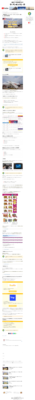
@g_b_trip (12, 330)
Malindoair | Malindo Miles (7, 274)
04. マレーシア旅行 (4, 335)
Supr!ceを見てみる (12, 291)
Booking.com (20, 303)
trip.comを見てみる (12, 305)
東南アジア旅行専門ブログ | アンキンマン (17, 398)
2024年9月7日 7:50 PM (7, 339)
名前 (3, 353)
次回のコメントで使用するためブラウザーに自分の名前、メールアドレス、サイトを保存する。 (12, 361)
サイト (3, 358)
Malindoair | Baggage (6, 249)
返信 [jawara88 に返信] (21, 341)
